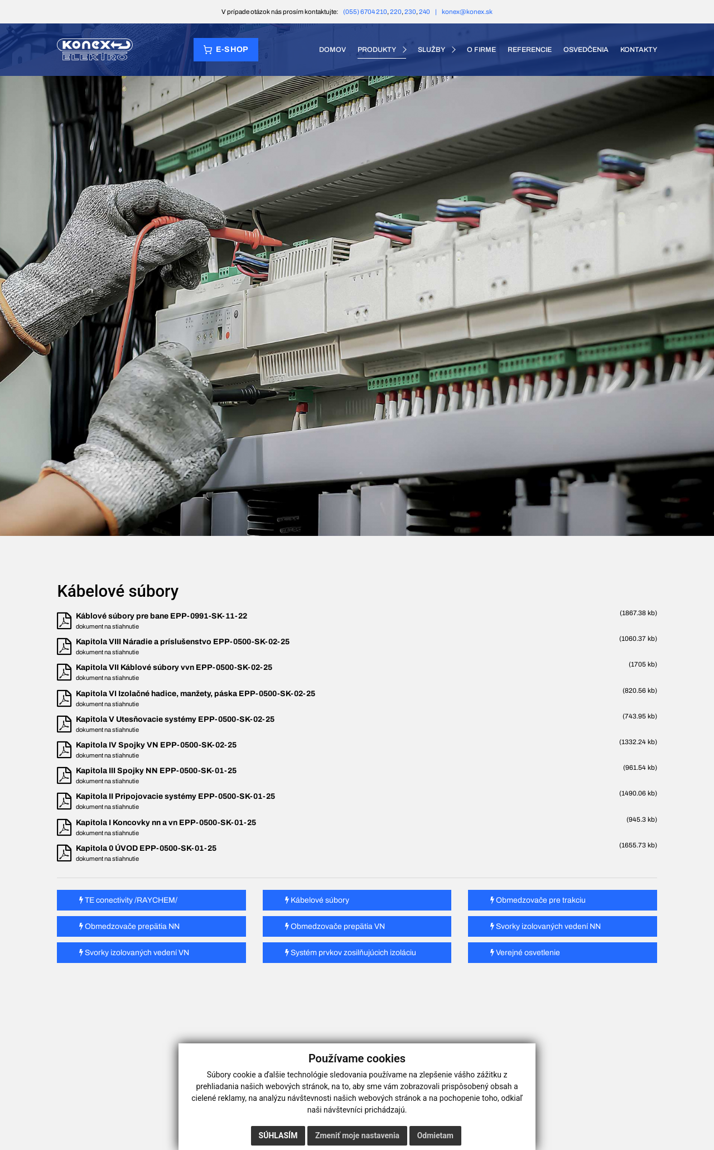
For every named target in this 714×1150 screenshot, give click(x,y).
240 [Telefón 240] (424, 12)
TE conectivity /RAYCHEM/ (128, 900)
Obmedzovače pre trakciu (538, 900)
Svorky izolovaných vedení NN (545, 926)
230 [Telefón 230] (410, 12)
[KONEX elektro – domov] (95, 49)
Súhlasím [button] (278, 1135)
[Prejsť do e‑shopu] (226, 49)
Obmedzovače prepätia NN (129, 926)
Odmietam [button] (435, 1135)
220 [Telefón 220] (396, 12)
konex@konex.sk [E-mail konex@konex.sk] (467, 12)
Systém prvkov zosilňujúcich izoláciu (350, 953)
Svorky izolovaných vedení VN (134, 953)
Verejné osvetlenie (525, 953)
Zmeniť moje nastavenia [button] (357, 1135)
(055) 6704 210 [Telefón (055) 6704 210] (365, 12)
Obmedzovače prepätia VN (335, 926)
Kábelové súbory (317, 900)
